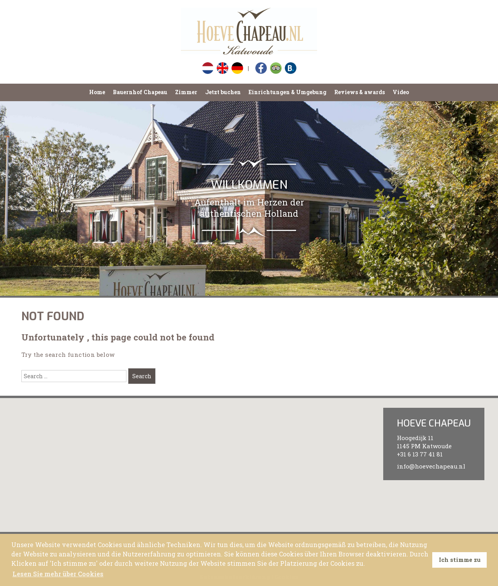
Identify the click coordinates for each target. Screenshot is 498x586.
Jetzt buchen (223, 92)
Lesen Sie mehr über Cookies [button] (57, 574)
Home (97, 92)
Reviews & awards (359, 92)
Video (401, 92)
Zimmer (186, 92)
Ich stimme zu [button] (459, 559)
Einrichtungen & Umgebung (287, 92)
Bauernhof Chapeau (140, 92)
